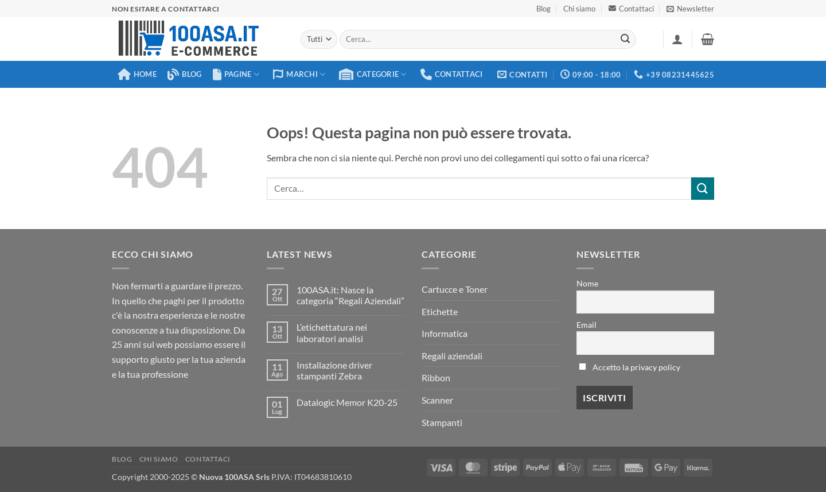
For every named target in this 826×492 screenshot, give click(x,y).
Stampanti (442, 422)
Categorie (372, 74)
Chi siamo (579, 8)
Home (137, 74)
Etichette (440, 311)
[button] (690, 8)
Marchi (299, 74)
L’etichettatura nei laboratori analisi (332, 332)
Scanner (437, 399)
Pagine (236, 74)
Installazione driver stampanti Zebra (334, 370)
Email (586, 325)
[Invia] (626, 39)
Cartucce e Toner (455, 289)
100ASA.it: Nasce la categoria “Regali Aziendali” (350, 295)
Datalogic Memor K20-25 (347, 402)
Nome (587, 283)
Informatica (444, 333)
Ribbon (436, 377)
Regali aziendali (452, 355)
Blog (543, 8)
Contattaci (631, 8)
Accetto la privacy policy (636, 367)
